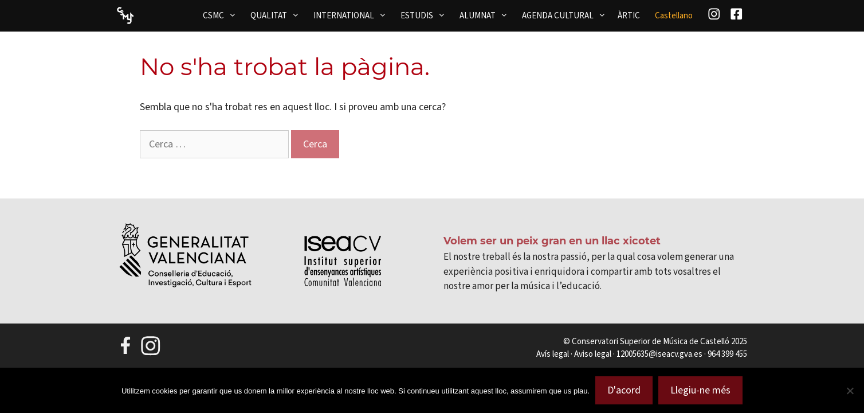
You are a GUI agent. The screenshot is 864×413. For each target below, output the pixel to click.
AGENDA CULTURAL (567, 15)
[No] (849, 390)
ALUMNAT (487, 15)
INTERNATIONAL (353, 15)
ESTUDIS (426, 15)
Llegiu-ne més (700, 390)
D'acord (624, 390)
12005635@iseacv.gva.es (659, 354)
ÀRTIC (629, 15)
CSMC (223, 15)
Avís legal (552, 354)
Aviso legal (592, 354)
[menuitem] (673, 16)
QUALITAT (278, 15)
